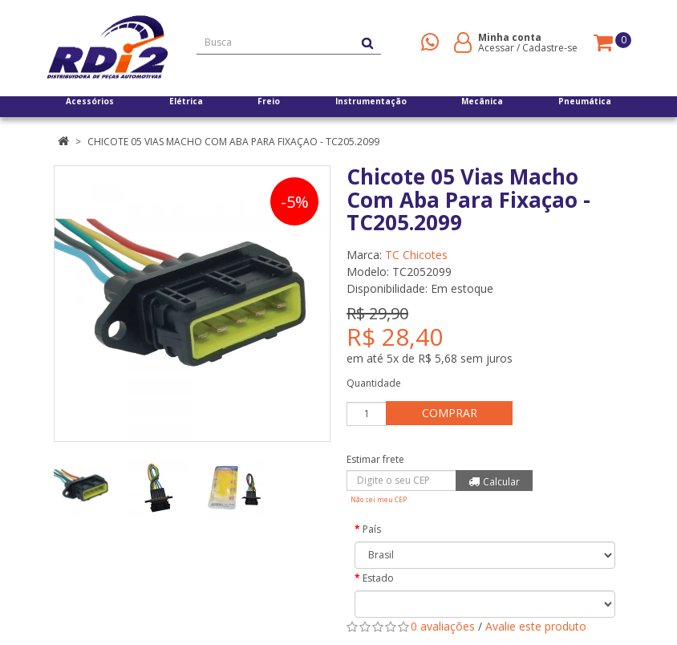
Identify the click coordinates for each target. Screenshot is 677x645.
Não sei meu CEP (379, 499)
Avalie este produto (535, 626)
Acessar (496, 48)
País (372, 529)
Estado (378, 578)
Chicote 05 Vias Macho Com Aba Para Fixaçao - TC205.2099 (233, 141)
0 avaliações (443, 626)
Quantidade (374, 383)
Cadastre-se (550, 48)
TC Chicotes (416, 254)
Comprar (458, 412)
